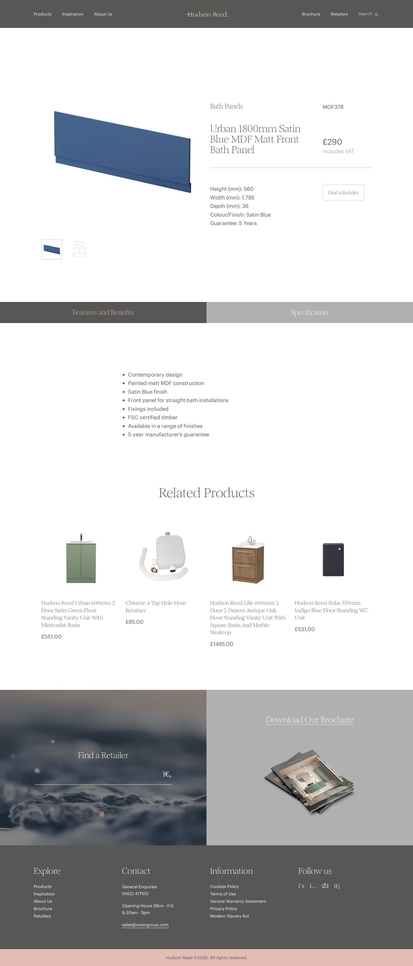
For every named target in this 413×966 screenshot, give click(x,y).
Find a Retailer (343, 192)
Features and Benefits (103, 312)
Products (43, 14)
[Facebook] (325, 886)
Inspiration (72, 14)
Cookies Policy (224, 886)
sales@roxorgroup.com (145, 924)
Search (368, 14)
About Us (103, 14)
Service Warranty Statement (238, 901)
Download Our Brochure (310, 720)
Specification (309, 312)
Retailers (339, 14)
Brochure (311, 14)
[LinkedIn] (337, 886)
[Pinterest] (301, 886)
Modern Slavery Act (229, 916)
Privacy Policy (223, 908)
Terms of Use (223, 893)
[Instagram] (313, 886)
